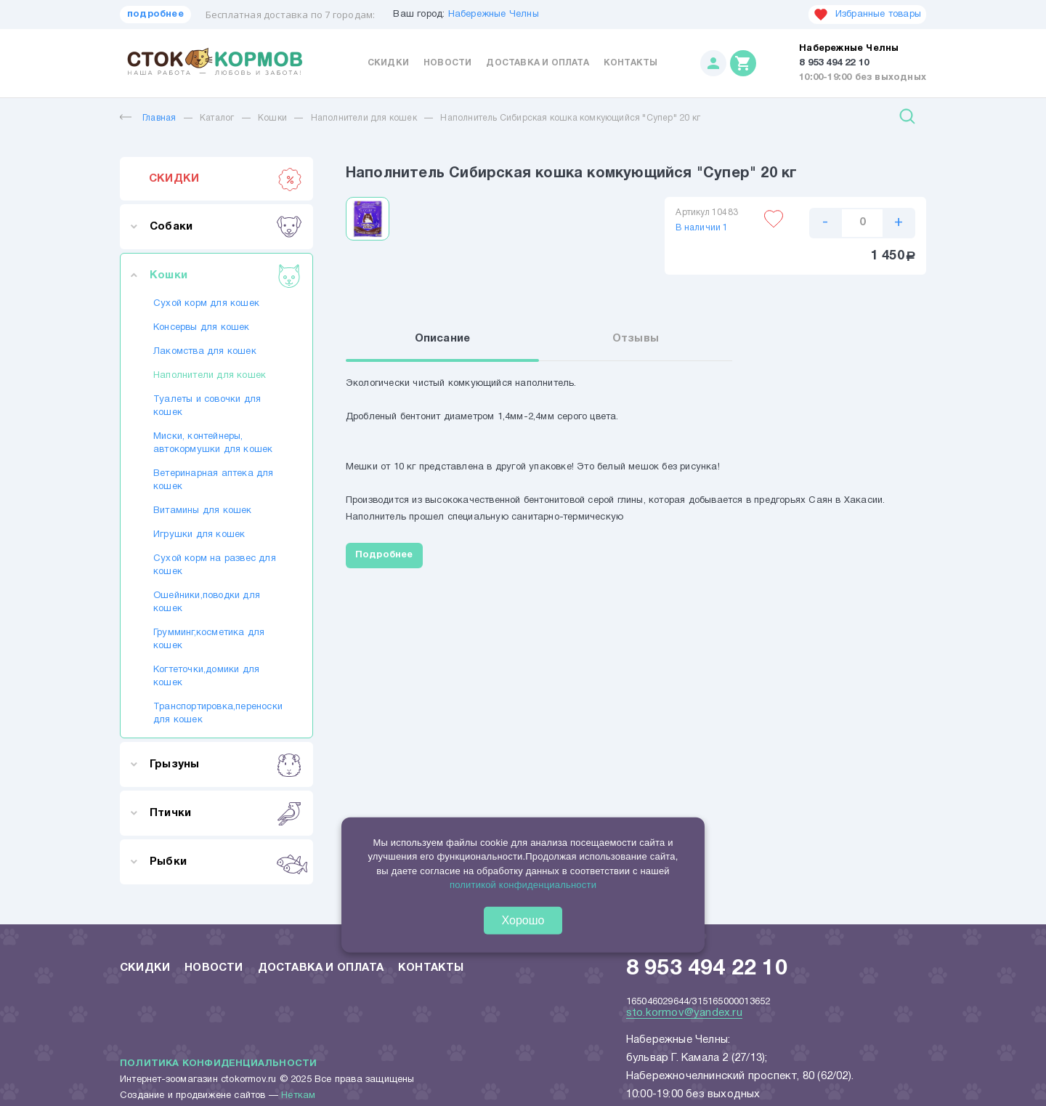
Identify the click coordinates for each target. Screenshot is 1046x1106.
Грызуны (225, 764)
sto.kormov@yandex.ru (684, 1013)
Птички (225, 813)
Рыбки (225, 861)
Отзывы (635, 339)
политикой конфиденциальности (523, 884)
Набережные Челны (493, 14)
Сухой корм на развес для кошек (214, 565)
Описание (443, 339)
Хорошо (523, 919)
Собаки (225, 226)
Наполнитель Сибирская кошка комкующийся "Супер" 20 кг (570, 118)
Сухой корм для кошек (206, 303)
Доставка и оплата (537, 63)
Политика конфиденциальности (218, 1063)
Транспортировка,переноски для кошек (216, 713)
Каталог (217, 118)
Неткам (298, 1095)
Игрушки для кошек (199, 534)
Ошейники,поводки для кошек (206, 602)
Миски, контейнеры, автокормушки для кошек (212, 443)
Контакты (631, 63)
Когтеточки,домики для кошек (206, 676)
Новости (447, 63)
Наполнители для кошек (364, 118)
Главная (148, 118)
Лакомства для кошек (204, 351)
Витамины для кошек (202, 510)
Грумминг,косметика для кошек (208, 639)
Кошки (272, 118)
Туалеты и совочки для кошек (207, 406)
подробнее (155, 14)
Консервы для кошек (201, 327)
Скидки (388, 63)
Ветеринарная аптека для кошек (213, 480)
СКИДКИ (225, 178)
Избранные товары (867, 14)
